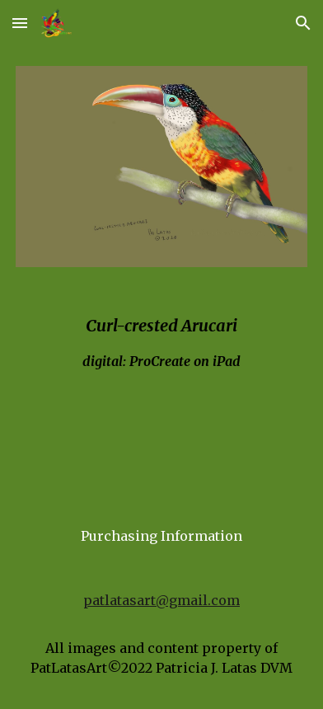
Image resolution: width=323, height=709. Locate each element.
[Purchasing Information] (161, 535)
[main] (161, 374)
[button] (20, 22)
